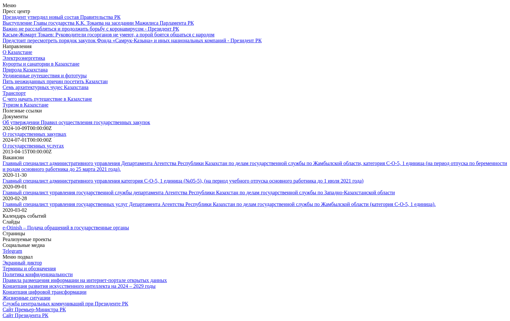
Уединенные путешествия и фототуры (45, 75)
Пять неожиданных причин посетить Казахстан (55, 81)
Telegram (12, 251)
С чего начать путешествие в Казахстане (47, 99)
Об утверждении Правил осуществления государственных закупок (76, 122)
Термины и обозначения (29, 268)
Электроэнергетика (24, 58)
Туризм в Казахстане (25, 105)
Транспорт (14, 93)
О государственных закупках (34, 134)
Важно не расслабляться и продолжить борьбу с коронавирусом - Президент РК (91, 29)
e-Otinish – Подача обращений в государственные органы (66, 227)
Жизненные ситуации (26, 298)
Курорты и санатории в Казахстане (41, 64)
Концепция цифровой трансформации (45, 292)
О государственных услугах (33, 145)
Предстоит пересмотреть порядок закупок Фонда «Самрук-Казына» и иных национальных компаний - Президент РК (132, 40)
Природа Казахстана (25, 69)
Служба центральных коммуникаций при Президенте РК (65, 303)
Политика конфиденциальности (38, 274)
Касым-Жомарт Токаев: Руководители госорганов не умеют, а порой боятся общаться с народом (108, 34)
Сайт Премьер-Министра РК (34, 309)
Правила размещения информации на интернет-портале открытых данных (85, 280)
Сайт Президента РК (25, 315)
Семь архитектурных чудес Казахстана (45, 87)
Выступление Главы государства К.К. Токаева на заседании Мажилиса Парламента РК (98, 23)
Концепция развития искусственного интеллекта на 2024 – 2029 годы (79, 286)
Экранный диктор (22, 262)
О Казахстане (17, 52)
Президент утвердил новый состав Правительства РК (62, 17)
